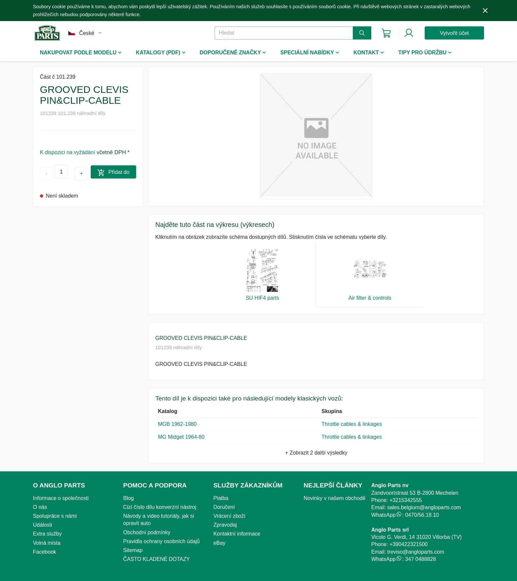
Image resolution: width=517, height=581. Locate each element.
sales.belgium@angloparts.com (424, 507)
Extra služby (47, 534)
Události (42, 525)
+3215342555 (405, 500)
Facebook (44, 552)
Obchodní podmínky (146, 532)
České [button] (86, 33)
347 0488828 (420, 559)
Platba (220, 498)
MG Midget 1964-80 (181, 437)
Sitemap (133, 550)
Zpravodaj (225, 525)
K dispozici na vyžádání (67, 152)
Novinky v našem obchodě (335, 498)
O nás (40, 507)
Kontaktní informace (236, 534)
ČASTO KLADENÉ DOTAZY (156, 559)
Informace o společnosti (61, 498)
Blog (128, 498)
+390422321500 (408, 544)
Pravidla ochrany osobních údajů (161, 541)
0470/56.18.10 (422, 515)
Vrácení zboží (229, 516)
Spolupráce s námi (55, 516)
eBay (219, 543)
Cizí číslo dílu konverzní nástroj (159, 507)
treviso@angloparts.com (415, 552)
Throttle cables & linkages (351, 424)
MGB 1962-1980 (177, 424)
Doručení (224, 507)
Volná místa (47, 543)
